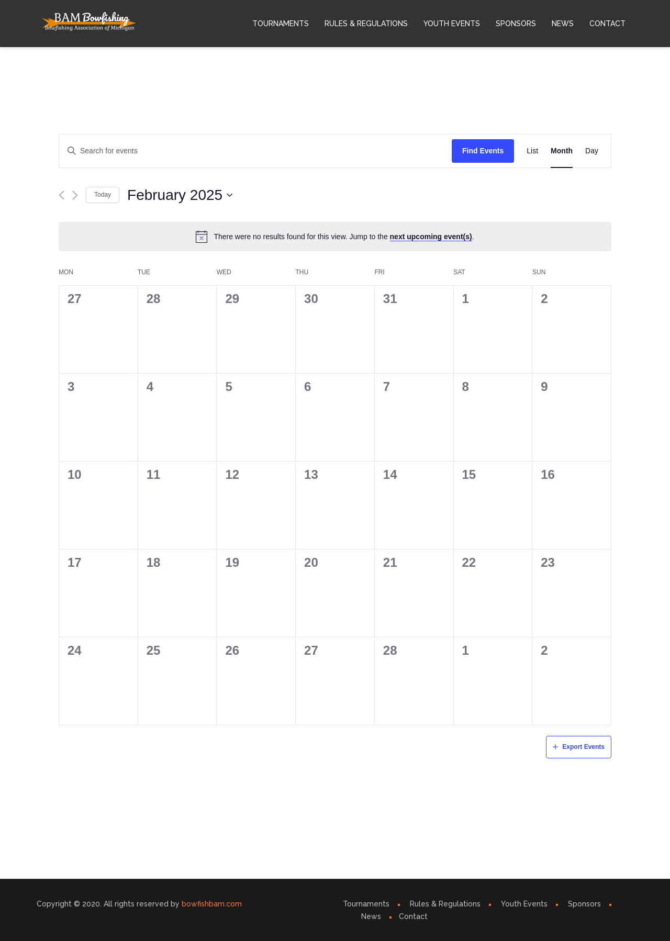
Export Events (583, 746)
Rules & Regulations (366, 23)
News (563, 23)
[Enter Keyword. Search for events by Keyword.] (255, 151)
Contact (607, 23)
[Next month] (75, 195)
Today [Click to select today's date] (102, 194)
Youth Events (451, 23)
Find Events (483, 151)
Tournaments (280, 23)
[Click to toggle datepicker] (180, 195)
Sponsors (516, 23)
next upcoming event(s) (431, 236)
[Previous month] (61, 195)
